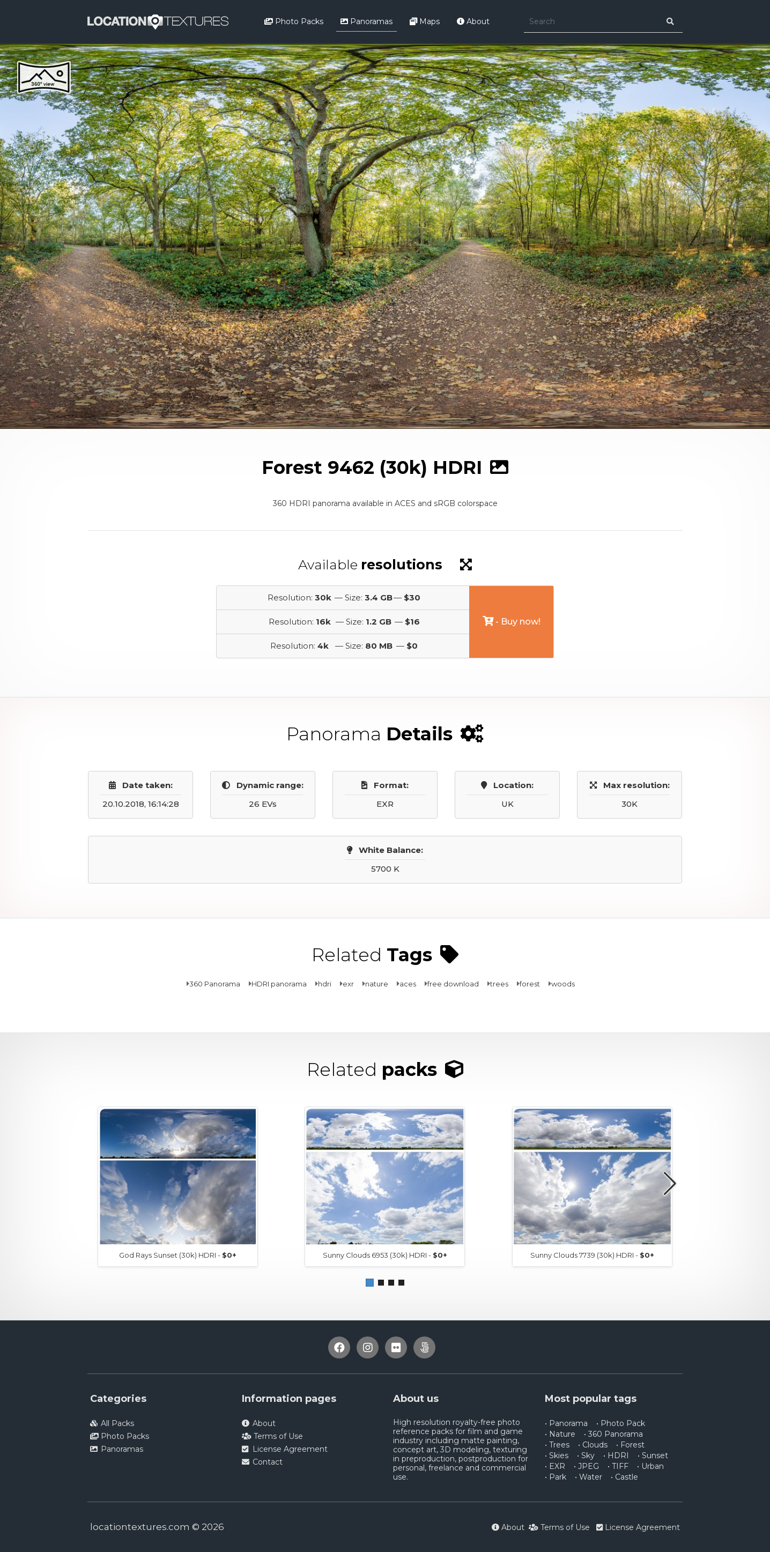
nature (376, 983)
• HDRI (616, 1455)
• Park (555, 1477)
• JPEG (586, 1466)
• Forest (630, 1445)
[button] (370, 1283)
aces (407, 983)
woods (563, 983)
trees (499, 983)
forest (530, 983)
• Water (588, 1477)
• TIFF (618, 1466)
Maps (425, 21)
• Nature (560, 1434)
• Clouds (593, 1445)
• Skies (556, 1455)
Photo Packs (293, 21)
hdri (324, 983)
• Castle (624, 1477)
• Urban (650, 1466)
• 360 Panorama (613, 1434)
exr (348, 983)
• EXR (555, 1466)
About (473, 21)
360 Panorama (214, 983)
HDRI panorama (279, 983)
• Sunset (653, 1455)
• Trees (557, 1445)
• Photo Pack (620, 1423)
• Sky (586, 1455)
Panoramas (366, 21)
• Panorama (566, 1423)
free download (453, 983)
